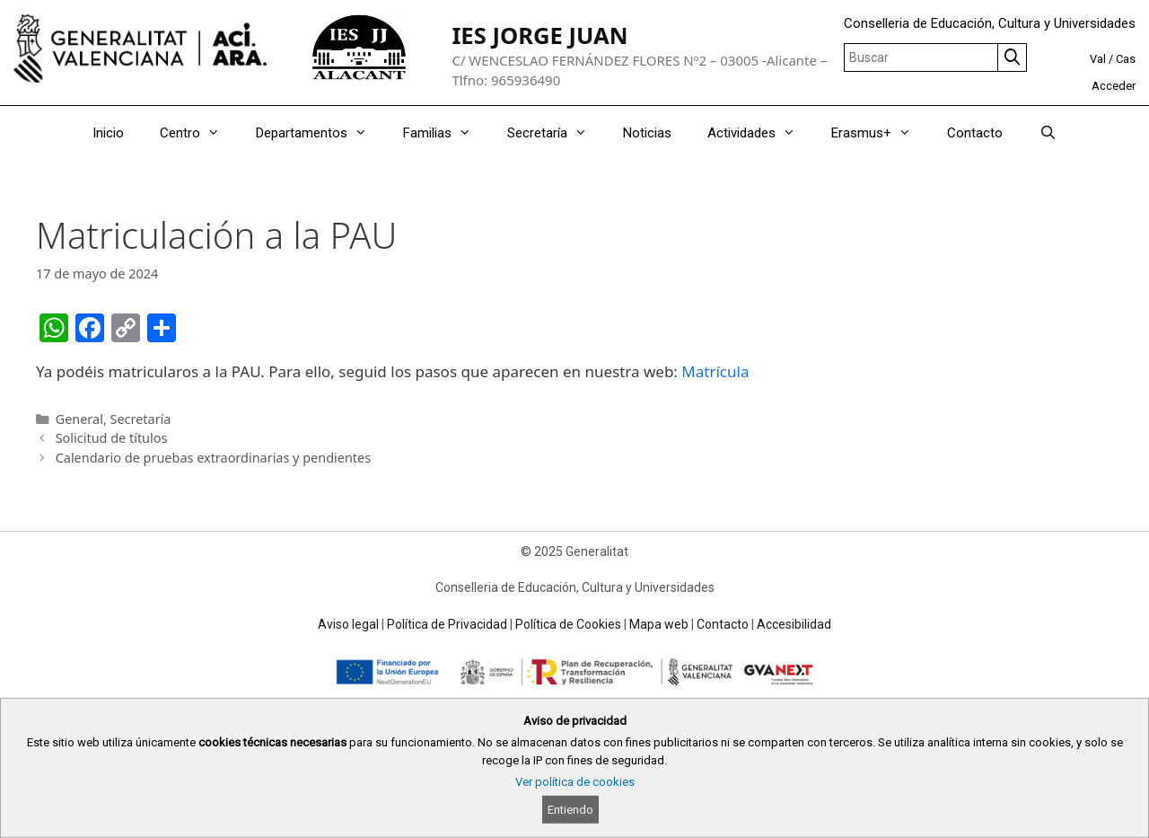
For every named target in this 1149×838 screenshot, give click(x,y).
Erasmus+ (880, 133)
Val (1098, 59)
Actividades (760, 133)
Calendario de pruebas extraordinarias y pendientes (213, 457)
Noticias (647, 133)
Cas (1126, 59)
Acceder (1114, 86)
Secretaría (556, 133)
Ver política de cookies (575, 782)
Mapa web (659, 624)
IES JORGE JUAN (539, 35)
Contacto (975, 133)
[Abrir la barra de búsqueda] (1047, 133)
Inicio (108, 133)
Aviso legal (348, 624)
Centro (199, 133)
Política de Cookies (568, 624)
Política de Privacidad (447, 624)
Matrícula (715, 371)
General (79, 419)
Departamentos (320, 133)
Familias (446, 133)
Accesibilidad (794, 624)
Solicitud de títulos (112, 437)
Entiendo (570, 809)
